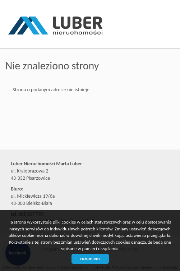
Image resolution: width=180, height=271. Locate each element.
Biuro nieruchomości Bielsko (61, 136)
